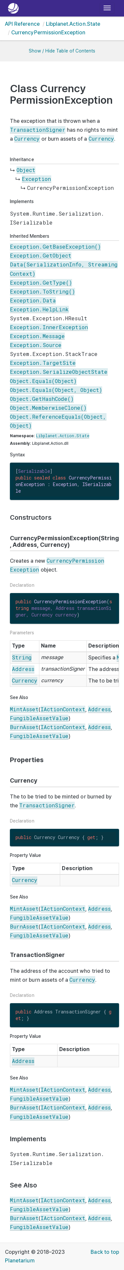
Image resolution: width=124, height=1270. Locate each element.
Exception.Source (36, 344)
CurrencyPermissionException (48, 32)
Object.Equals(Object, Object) (56, 389)
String (22, 657)
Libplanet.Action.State (73, 24)
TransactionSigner (37, 129)
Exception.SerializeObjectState (59, 371)
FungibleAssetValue (39, 718)
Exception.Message (37, 336)
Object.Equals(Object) (43, 380)
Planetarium (20, 1260)
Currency (27, 138)
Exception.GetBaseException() (55, 246)
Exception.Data (33, 300)
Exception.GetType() (41, 282)
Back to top (105, 1252)
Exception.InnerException (49, 327)
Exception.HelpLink (39, 309)
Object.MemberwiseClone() (48, 407)
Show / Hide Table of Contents (62, 50)
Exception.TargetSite (43, 362)
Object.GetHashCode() (42, 398)
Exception (36, 178)
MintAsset (24, 709)
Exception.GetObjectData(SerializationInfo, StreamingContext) (64, 264)
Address (23, 668)
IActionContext (63, 709)
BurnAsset (24, 726)
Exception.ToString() (42, 291)
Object (26, 169)
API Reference (22, 24)
